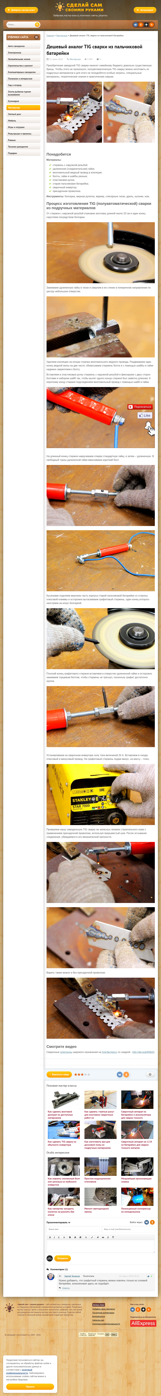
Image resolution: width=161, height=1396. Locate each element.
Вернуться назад (59, 1074)
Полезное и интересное (20, 78)
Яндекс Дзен (98, 1305)
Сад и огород (14, 85)
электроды (66, 1052)
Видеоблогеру (98, 1316)
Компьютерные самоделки (22, 72)
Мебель (12, 120)
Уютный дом (14, 114)
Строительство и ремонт (20, 65)
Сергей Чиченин (72, 1276)
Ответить (66, 1288)
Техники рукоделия (18, 146)
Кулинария (13, 101)
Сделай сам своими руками (81, 7)
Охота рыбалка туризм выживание (19, 93)
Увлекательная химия (19, 59)
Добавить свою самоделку (103, 1309)
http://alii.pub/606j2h (143, 1052)
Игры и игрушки (16, 127)
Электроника (14, 52)
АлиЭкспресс (109, 1052)
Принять (30, 1386)
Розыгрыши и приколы (19, 133)
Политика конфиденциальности (106, 1324)
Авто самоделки (16, 46)
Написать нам (98, 1320)
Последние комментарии (103, 1312)
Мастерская (14, 107)
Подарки (12, 153)
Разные (12, 140)
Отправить (62, 1258)
